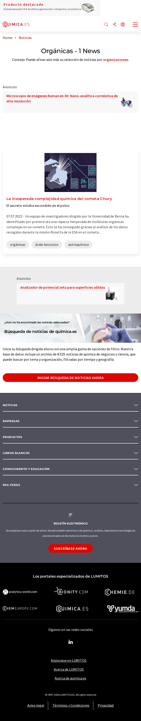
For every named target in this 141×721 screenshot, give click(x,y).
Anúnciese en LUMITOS (68, 660)
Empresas (11, 421)
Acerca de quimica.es (70, 678)
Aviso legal (35, 705)
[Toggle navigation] (135, 25)
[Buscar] (106, 24)
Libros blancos (16, 453)
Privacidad (106, 705)
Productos (12, 437)
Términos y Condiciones (70, 705)
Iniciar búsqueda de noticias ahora (70, 377)
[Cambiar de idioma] (123, 24)
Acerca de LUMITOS (69, 669)
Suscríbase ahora (70, 548)
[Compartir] (114, 24)
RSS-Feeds (11, 485)
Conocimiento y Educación (26, 469)
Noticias (10, 405)
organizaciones (115, 59)
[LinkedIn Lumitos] (70, 642)
